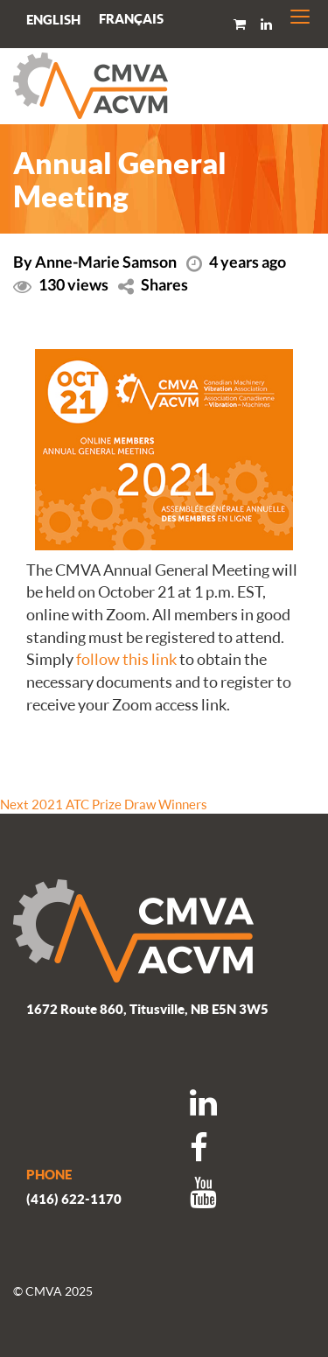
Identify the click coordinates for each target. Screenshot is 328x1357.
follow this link (126, 658)
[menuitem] (131, 19)
